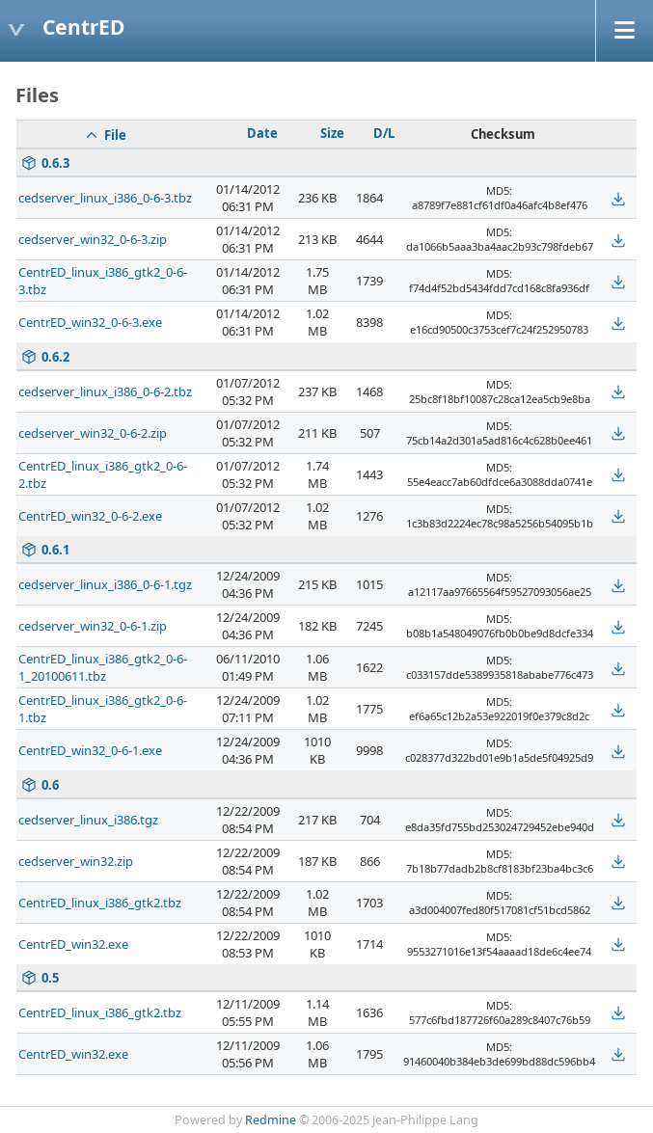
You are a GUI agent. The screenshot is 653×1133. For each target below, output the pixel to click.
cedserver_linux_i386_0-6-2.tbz (105, 391)
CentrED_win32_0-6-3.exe (90, 322)
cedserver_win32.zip (75, 861)
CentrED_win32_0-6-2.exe (90, 516)
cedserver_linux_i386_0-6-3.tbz (105, 197)
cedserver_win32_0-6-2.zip (92, 433)
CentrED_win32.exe (73, 944)
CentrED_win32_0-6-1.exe (90, 750)
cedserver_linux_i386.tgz (88, 819)
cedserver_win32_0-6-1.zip (92, 625)
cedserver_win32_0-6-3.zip (92, 239)
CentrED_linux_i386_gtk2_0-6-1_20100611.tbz (102, 667)
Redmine (270, 1120)
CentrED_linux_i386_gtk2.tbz (99, 902)
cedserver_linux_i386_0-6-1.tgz (105, 584)
